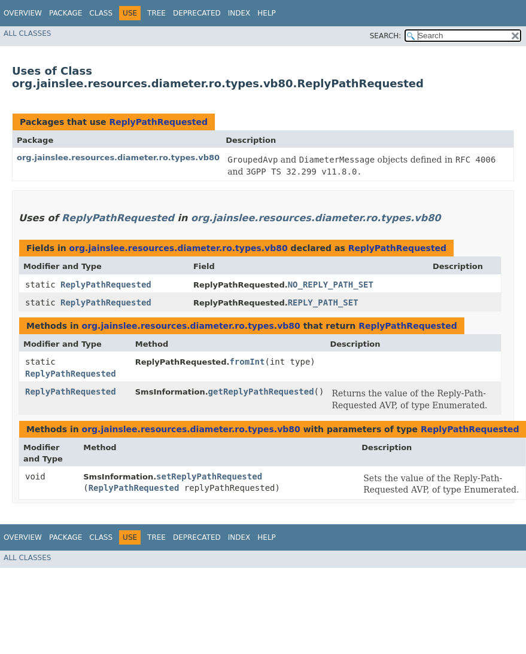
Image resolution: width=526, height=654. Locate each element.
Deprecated (197, 13)
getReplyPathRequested (261, 391)
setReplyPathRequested (209, 476)
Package (65, 13)
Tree (156, 13)
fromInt (246, 361)
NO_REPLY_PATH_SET (330, 284)
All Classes (27, 33)
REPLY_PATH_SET (323, 302)
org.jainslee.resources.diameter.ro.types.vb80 (118, 157)
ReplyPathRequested (158, 122)
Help (266, 13)
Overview (23, 13)
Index (239, 13)
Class (101, 13)
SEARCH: (386, 36)
